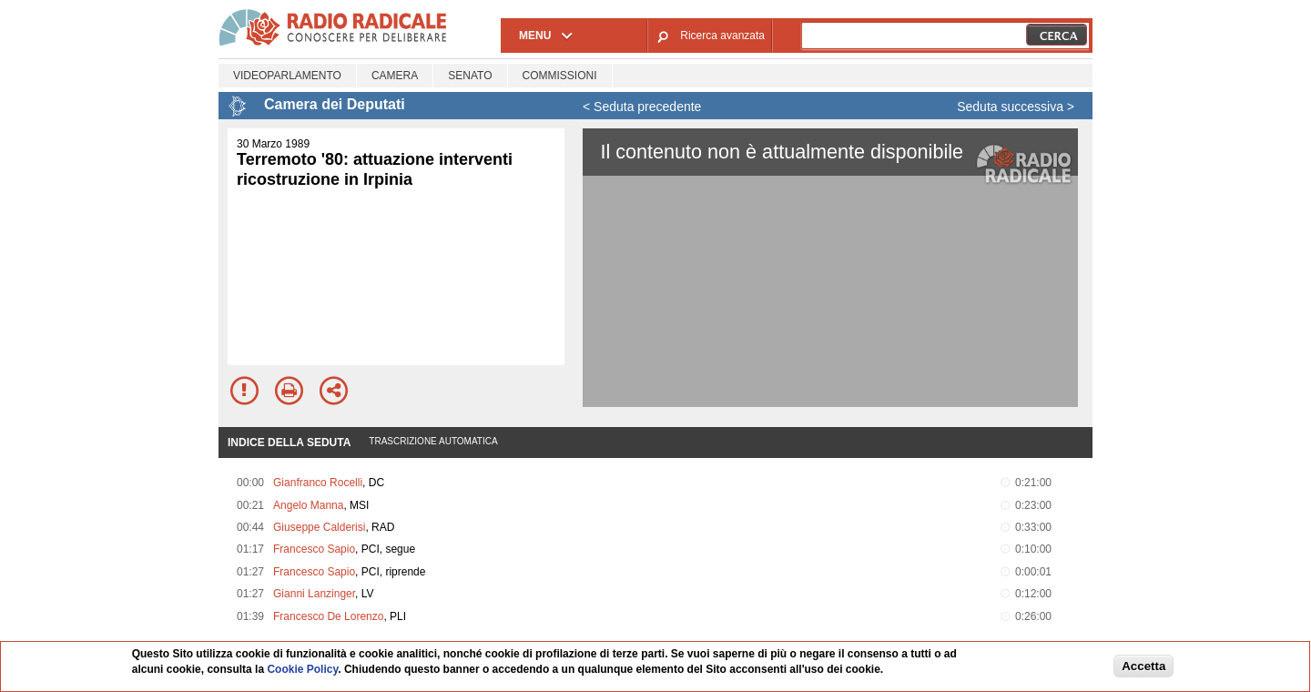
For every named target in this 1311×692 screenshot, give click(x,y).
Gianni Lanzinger (314, 593)
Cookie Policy (302, 669)
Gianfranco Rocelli (317, 482)
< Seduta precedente (642, 106)
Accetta (1143, 666)
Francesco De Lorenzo (328, 616)
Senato (470, 75)
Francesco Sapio (314, 549)
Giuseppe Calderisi (319, 527)
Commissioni (560, 75)
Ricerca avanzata (722, 35)
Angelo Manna (308, 505)
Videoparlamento (287, 75)
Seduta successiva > (1015, 106)
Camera (394, 75)
